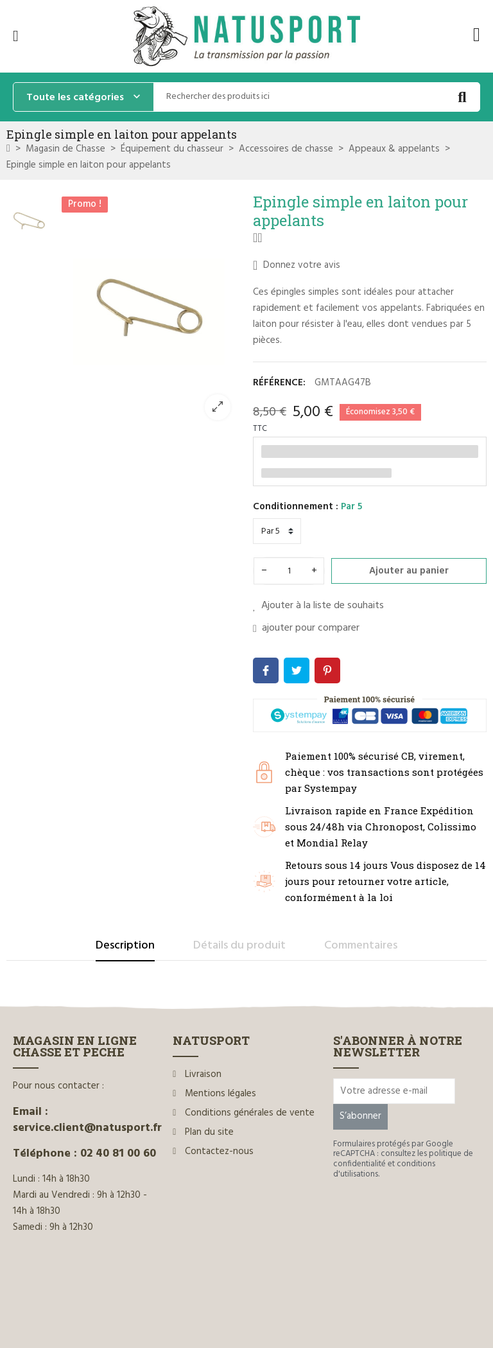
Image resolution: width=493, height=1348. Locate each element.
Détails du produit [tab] (239, 945)
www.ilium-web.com (259, 1311)
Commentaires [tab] (360, 945)
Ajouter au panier (409, 571)
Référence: (279, 382)
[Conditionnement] (277, 531)
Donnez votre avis (296, 265)
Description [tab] (125, 945)
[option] (149, 311)
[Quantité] (289, 571)
